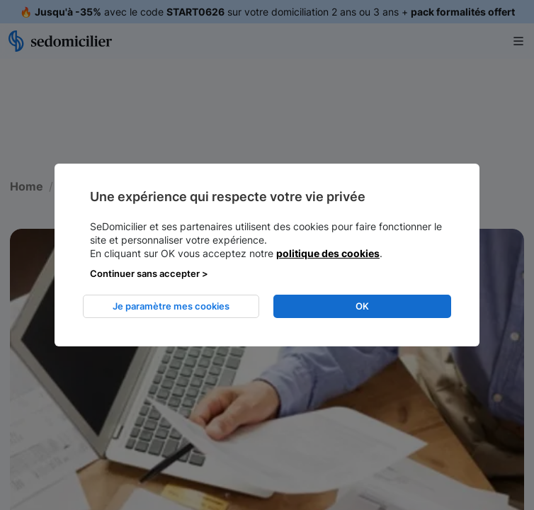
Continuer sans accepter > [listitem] (149, 273)
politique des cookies (328, 253)
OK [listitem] (362, 306)
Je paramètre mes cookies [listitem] (171, 306)
